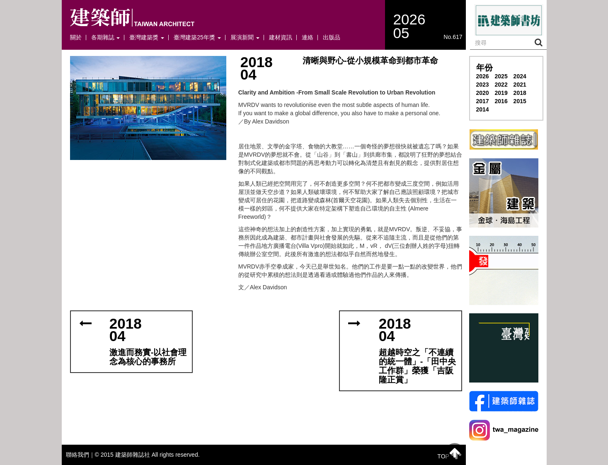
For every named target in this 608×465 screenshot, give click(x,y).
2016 (501, 101)
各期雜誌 (105, 37)
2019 (501, 93)
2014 (482, 109)
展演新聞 (244, 37)
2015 (520, 101)
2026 (482, 76)
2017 (482, 101)
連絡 (307, 37)
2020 (482, 93)
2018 (520, 93)
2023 (482, 84)
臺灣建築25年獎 (197, 37)
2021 (520, 84)
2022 (501, 84)
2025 (501, 76)
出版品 (331, 37)
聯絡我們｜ (80, 454)
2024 (520, 76)
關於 (76, 37)
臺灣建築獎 (146, 37)
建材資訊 (280, 37)
